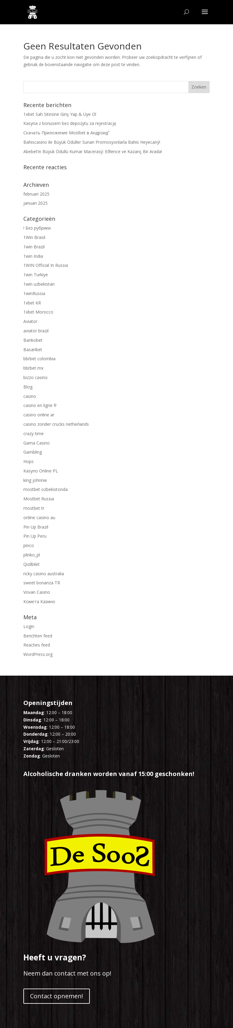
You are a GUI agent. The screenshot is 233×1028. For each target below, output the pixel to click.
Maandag (33, 712)
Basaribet (32, 349)
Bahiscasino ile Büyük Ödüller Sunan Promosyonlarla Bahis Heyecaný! (91, 142)
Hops (28, 461)
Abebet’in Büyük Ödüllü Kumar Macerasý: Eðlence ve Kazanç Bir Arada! (92, 151)
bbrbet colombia (39, 358)
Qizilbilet (31, 564)
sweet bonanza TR (41, 583)
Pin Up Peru (34, 536)
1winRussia (34, 293)
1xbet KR (32, 303)
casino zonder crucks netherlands (56, 424)
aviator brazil (36, 331)
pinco (28, 545)
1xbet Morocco (38, 312)
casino (29, 396)
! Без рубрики (37, 228)
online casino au (39, 517)
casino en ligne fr (40, 405)
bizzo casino (35, 377)
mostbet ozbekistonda (45, 489)
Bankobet (32, 340)
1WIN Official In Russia (45, 265)
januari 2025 (35, 203)
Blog (27, 387)
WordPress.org (37, 654)
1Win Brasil (34, 237)
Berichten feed (37, 636)
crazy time (33, 433)
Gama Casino (36, 443)
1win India (33, 256)
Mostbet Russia (38, 499)
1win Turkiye (35, 274)
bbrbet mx (33, 368)
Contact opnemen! (56, 996)
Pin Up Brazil (35, 527)
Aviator (30, 321)
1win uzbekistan (39, 284)
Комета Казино (39, 601)
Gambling (32, 452)
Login (28, 626)
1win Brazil (34, 247)
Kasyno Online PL (40, 471)
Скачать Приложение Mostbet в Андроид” (66, 133)
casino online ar (38, 415)
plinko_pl (31, 555)
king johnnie (35, 480)
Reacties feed (36, 645)
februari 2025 (36, 194)
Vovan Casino (36, 592)
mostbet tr (33, 508)
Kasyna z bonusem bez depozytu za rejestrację (69, 123)
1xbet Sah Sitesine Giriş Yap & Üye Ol (59, 114)
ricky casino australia (43, 573)
